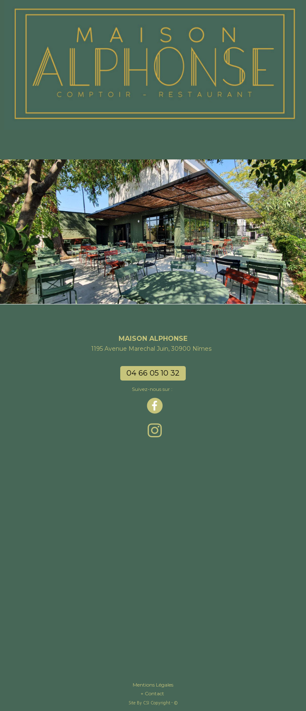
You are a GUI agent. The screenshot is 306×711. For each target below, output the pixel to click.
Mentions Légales (153, 685)
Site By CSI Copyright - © (153, 703)
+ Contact (153, 693)
